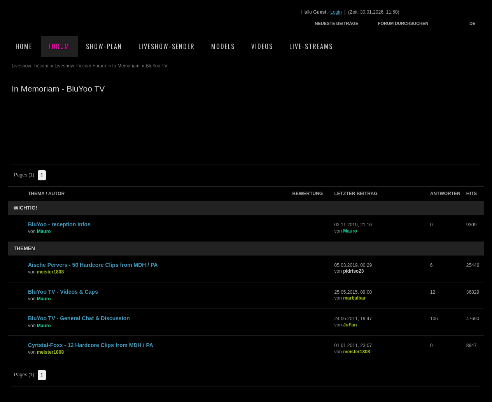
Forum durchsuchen (403, 23)
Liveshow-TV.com (76, 17)
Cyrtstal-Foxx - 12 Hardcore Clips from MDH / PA (90, 345)
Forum (59, 46)
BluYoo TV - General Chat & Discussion (79, 318)
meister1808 (50, 272)
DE (472, 23)
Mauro (44, 231)
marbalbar (354, 298)
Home (24, 46)
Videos (262, 46)
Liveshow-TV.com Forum (80, 66)
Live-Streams (311, 46)
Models (223, 46)
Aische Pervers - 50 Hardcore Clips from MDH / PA (93, 265)
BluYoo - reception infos (59, 224)
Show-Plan (104, 46)
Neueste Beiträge (337, 23)
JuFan (350, 325)
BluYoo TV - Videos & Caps (63, 292)
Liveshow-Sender (166, 46)
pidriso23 (353, 271)
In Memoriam (126, 66)
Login (335, 12)
